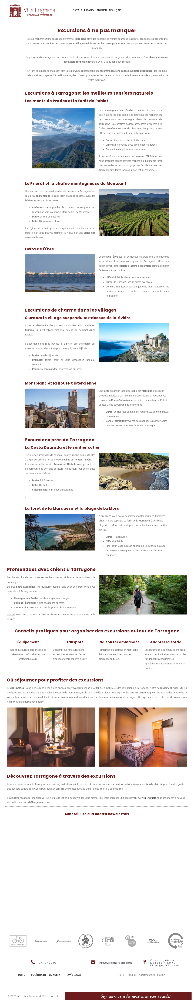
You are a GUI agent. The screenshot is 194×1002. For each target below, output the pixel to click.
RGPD (21, 975)
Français (115, 10)
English (102, 10)
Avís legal (74, 975)
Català (77, 10)
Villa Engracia (17, 688)
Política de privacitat (46, 975)
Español (89, 10)
